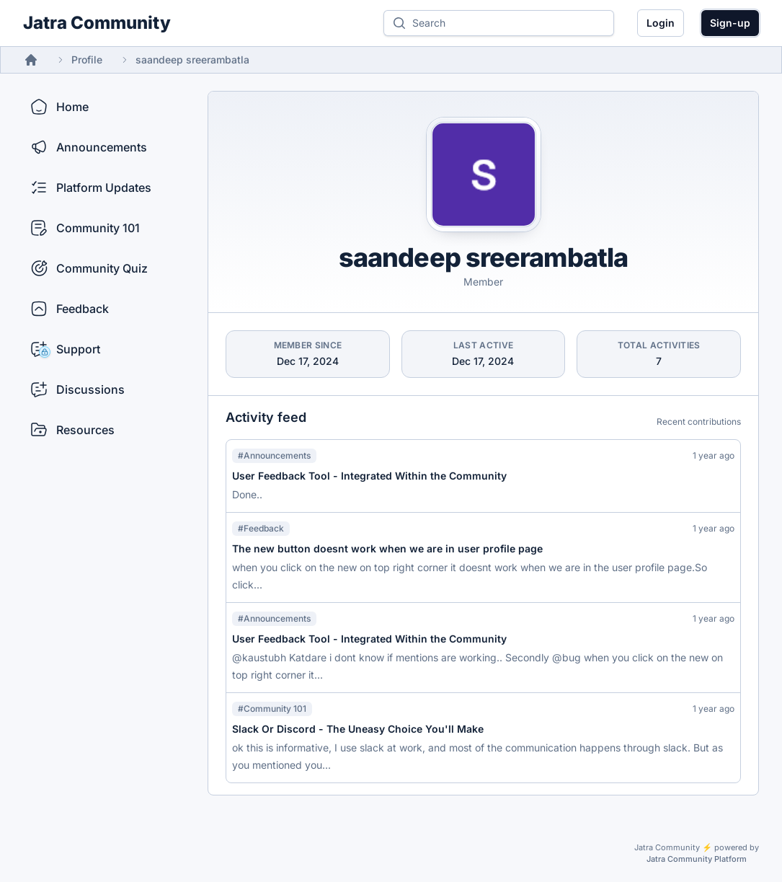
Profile (86, 59)
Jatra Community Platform (697, 859)
